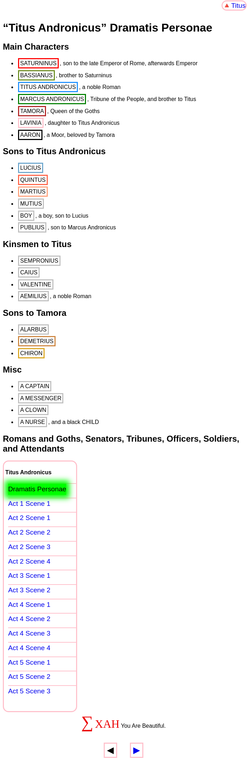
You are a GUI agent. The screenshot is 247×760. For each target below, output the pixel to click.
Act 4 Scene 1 (29, 604)
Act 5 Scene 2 (29, 676)
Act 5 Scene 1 (29, 662)
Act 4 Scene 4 (29, 648)
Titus (238, 5)
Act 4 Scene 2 (29, 618)
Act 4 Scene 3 (29, 633)
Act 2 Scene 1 (29, 517)
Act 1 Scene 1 (29, 503)
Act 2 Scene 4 (29, 561)
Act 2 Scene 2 (29, 532)
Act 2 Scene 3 (29, 547)
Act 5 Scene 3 (29, 691)
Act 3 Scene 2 (29, 590)
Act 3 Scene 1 (29, 575)
